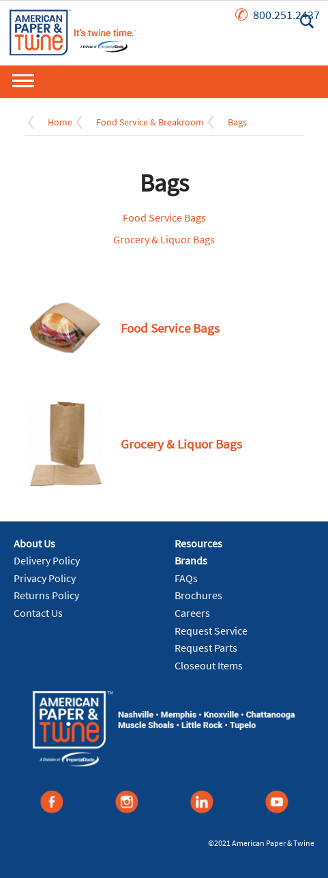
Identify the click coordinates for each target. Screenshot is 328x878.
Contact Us (38, 613)
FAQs (186, 578)
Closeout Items (209, 665)
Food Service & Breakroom (150, 122)
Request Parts (206, 647)
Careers (192, 613)
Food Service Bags (164, 217)
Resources (198, 543)
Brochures (198, 595)
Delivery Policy (47, 560)
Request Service (211, 630)
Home (60, 122)
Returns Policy (46, 595)
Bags (237, 122)
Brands (191, 560)
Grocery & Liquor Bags (164, 239)
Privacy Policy (45, 578)
